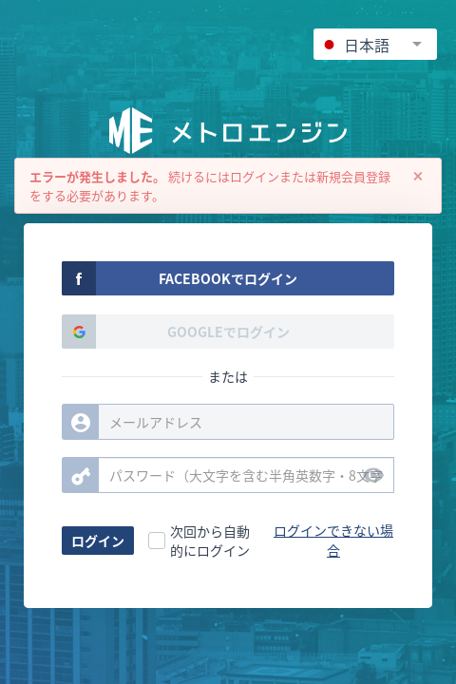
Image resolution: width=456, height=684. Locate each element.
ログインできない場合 (333, 540)
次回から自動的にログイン (210, 541)
